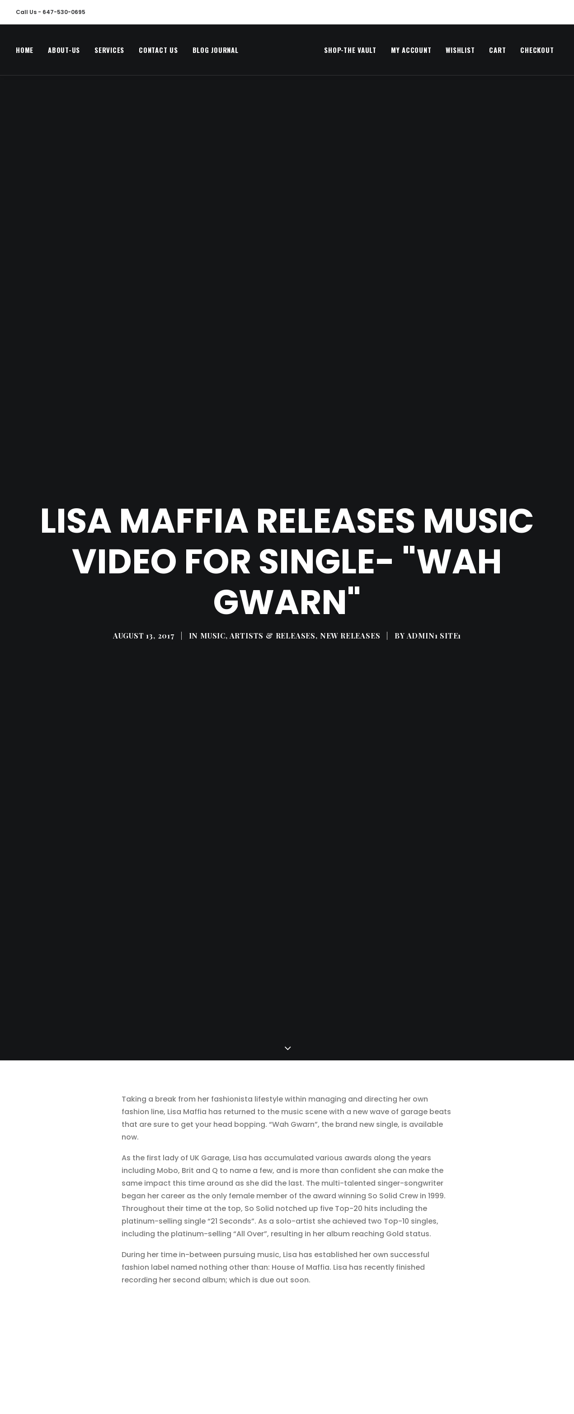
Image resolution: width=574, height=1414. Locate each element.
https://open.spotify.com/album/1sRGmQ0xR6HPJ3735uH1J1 (262, 1314)
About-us (64, 52)
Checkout (519, 52)
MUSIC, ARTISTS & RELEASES (257, 548)
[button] (564, 52)
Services (109, 52)
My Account (393, 52)
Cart (479, 52)
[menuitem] (28, 52)
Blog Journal (216, 52)
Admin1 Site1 (434, 548)
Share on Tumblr (368, 1379)
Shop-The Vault (332, 52)
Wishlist (442, 52)
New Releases (350, 548)
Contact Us (158, 52)
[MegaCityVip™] (272, 52)
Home (24, 52)
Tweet (133, 1379)
